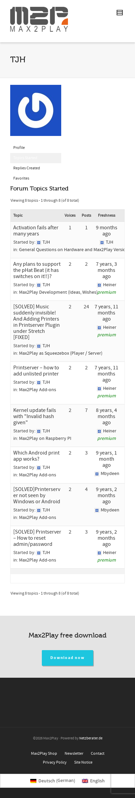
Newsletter (74, 753)
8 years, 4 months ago (106, 416)
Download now (67, 658)
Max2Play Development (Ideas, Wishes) (58, 292)
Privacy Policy (55, 762)
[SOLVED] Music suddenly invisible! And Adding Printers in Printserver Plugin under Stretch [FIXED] (36, 322)
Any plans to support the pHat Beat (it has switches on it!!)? (37, 270)
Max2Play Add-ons (37, 390)
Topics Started (25, 157)
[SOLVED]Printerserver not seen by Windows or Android (36, 495)
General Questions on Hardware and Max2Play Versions (75, 250)
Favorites (21, 178)
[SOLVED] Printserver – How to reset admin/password (37, 538)
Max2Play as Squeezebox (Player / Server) (60, 353)
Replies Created (26, 168)
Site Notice (83, 762)
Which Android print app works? (36, 455)
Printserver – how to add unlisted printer (36, 370)
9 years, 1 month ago (106, 459)
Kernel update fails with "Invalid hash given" (34, 416)
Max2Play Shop (44, 753)
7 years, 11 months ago (106, 312)
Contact (97, 753)
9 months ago (106, 230)
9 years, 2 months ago (106, 495)
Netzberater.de (90, 738)
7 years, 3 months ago (106, 270)
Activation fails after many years (35, 230)
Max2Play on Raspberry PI (45, 438)
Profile (19, 147)
